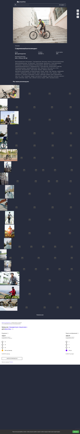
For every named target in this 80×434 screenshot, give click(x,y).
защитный (43, 72)
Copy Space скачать (54, 77)
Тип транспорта (31, 63)
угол (19, 76)
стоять (50, 72)
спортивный (27, 76)
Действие (46, 64)
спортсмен (50, 76)
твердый (33, 76)
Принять (76, 431)
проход (39, 77)
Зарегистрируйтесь (6, 361)
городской (25, 74)
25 (5, 383)
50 (5, 386)
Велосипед (44, 61)
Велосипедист (28, 61)
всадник (43, 77)
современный (23, 72)
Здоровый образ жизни (31, 68)
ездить (17, 77)
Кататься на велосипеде (58, 61)
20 (70, 388)
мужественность (58, 74)
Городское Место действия (55, 66)
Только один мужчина (56, 63)
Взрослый (50, 69)
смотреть (17, 72)
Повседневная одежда (20, 68)
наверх (26, 77)
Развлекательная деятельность (22, 66)
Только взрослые (44, 66)
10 (5, 380)
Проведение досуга (35, 66)
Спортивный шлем (37, 61)
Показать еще (40, 353)
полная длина (31, 74)
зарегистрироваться (12, 397)
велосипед (56, 76)
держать (55, 72)
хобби (59, 72)
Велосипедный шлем (20, 61)
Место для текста (51, 68)
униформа (45, 76)
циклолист (61, 76)
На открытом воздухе (35, 71)
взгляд (52, 74)
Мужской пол (44, 68)
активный (34, 72)
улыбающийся (60, 71)
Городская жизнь (53, 64)
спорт (22, 76)
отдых (30, 77)
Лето (57, 68)
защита (38, 72)
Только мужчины (39, 63)
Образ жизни (18, 69)
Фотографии (61, 4)
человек (42, 71)
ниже (16, 76)
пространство (38, 76)
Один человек (34, 69)
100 (8, 388)
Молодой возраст (26, 69)
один (50, 71)
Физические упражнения (28, 64)
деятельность (18, 74)
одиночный (42, 74)
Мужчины (40, 69)
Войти (11, 400)
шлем (47, 72)
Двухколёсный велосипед (21, 63)
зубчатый (34, 77)
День (39, 68)
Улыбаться (45, 69)
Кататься (50, 61)
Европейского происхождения (22, 71)
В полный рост (18, 64)
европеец (54, 71)
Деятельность (47, 63)
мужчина (29, 72)
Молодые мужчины (38, 64)
